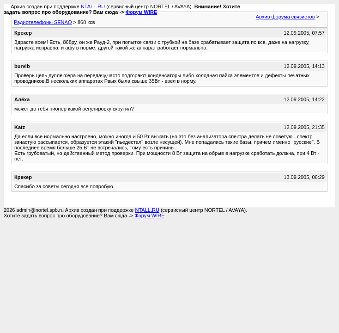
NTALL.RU (93, 6)
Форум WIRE (141, 12)
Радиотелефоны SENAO (43, 22)
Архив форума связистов (285, 16)
